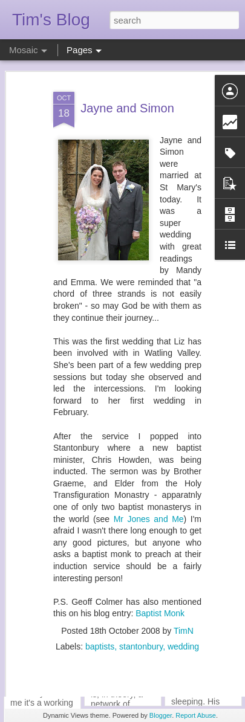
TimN (184, 608)
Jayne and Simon (127, 85)
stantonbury (141, 623)
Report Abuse (195, 715)
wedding (183, 623)
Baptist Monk (160, 590)
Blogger (160, 715)
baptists (99, 623)
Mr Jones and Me (149, 496)
